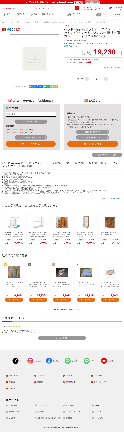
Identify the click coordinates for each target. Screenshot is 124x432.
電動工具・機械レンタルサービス (49, 418)
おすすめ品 (99, 418)
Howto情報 (34, 15)
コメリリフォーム (43, 405)
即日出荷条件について (93, 132)
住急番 (97, 405)
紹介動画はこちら (70, 46)
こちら (80, 122)
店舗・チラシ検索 (48, 15)
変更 (98, 15)
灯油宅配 (40, 411)
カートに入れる (31, 144)
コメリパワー (99, 411)
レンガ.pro (70, 405)
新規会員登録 (116, 15)
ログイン (106, 15)
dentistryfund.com (9, 8)
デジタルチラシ (21, 15)
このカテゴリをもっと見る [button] (62, 309)
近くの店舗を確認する (31, 121)
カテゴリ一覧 (8, 15)
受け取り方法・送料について (30, 137)
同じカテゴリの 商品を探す (112, 198)
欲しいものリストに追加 (107, 155)
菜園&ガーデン (14, 411)
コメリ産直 (13, 405)
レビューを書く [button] (62, 338)
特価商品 (69, 418)
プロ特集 (12, 418)
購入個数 (80, 79)
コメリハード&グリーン (74, 411)
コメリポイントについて (114, 68)
